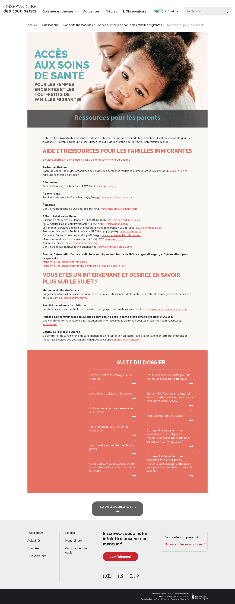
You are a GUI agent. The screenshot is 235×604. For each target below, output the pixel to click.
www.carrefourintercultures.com (121, 235)
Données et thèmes (57, 11)
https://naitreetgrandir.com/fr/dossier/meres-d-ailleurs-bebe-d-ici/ (84, 265)
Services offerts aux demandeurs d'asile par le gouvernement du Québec (86, 159)
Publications (50, 25)
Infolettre (171, 11)
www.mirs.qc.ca (114, 239)
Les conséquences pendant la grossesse (109, 428)
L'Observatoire (135, 11)
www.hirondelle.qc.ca (148, 227)
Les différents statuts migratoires (110, 393)
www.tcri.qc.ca (178, 171)
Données (33, 548)
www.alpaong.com (117, 223)
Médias (111, 11)
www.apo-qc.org (106, 186)
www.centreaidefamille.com (115, 246)
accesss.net (50, 324)
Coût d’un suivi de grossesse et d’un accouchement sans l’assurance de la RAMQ (112, 467)
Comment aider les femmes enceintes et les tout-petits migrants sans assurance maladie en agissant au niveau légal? (168, 436)
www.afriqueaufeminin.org (82, 243)
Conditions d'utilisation (157, 594)
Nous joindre (73, 540)
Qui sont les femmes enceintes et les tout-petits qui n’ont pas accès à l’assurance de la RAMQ (170, 397)
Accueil (32, 25)
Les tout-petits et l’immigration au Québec (111, 376)
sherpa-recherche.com (127, 339)
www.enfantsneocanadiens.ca (169, 309)
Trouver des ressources (183, 544)
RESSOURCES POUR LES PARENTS (117, 507)
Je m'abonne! (120, 556)
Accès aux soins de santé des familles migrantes (130, 25)
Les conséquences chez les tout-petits (111, 447)
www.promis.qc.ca (130, 231)
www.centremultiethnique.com (119, 208)
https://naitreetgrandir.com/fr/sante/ (65, 261)
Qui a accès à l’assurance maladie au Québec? (111, 410)
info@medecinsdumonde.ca (123, 220)
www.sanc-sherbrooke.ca (117, 197)
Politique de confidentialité (178, 594)
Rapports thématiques (78, 25)
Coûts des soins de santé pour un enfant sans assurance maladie (168, 376)
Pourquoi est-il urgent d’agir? (165, 415)
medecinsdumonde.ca (74, 298)
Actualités (91, 11)
